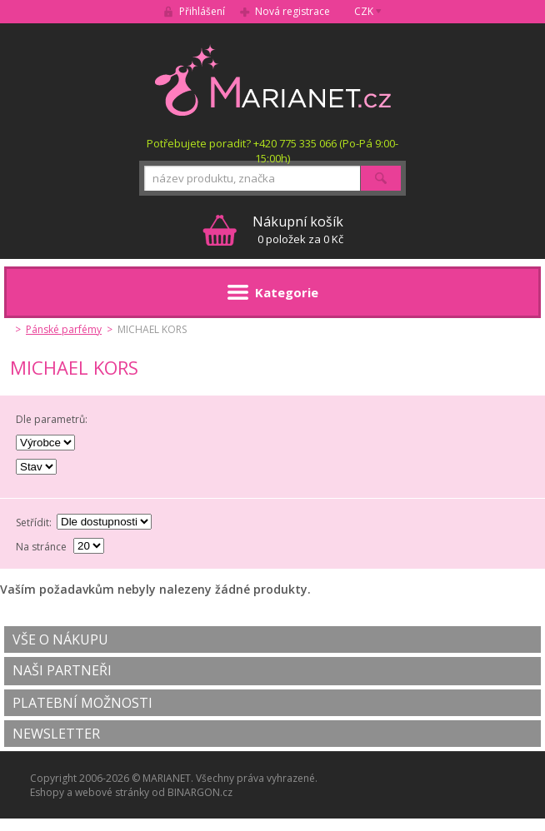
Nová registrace (292, 11)
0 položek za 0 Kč (297, 229)
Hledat (381, 178)
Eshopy (47, 792)
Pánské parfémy (64, 329)
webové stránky (112, 792)
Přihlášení (202, 11)
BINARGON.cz (200, 792)
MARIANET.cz (273, 80)
